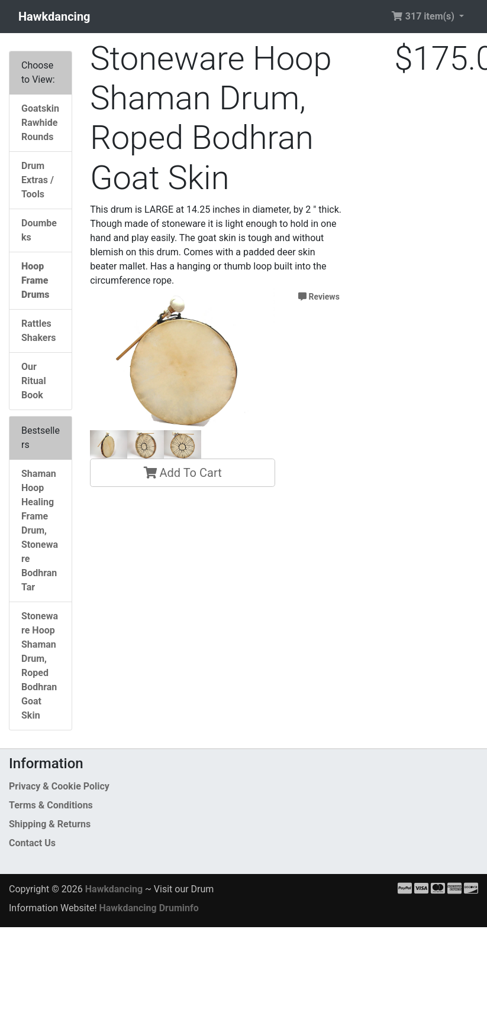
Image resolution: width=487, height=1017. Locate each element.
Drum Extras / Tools (37, 180)
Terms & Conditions (51, 805)
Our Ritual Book (33, 381)
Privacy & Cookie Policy (59, 786)
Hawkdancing (54, 16)
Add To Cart (183, 473)
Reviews (319, 296)
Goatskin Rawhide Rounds (40, 122)
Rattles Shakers (38, 330)
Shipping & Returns (50, 824)
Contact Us (32, 843)
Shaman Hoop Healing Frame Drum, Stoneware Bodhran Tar (39, 530)
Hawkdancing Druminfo (148, 908)
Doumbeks (39, 230)
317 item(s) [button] (424, 16)
